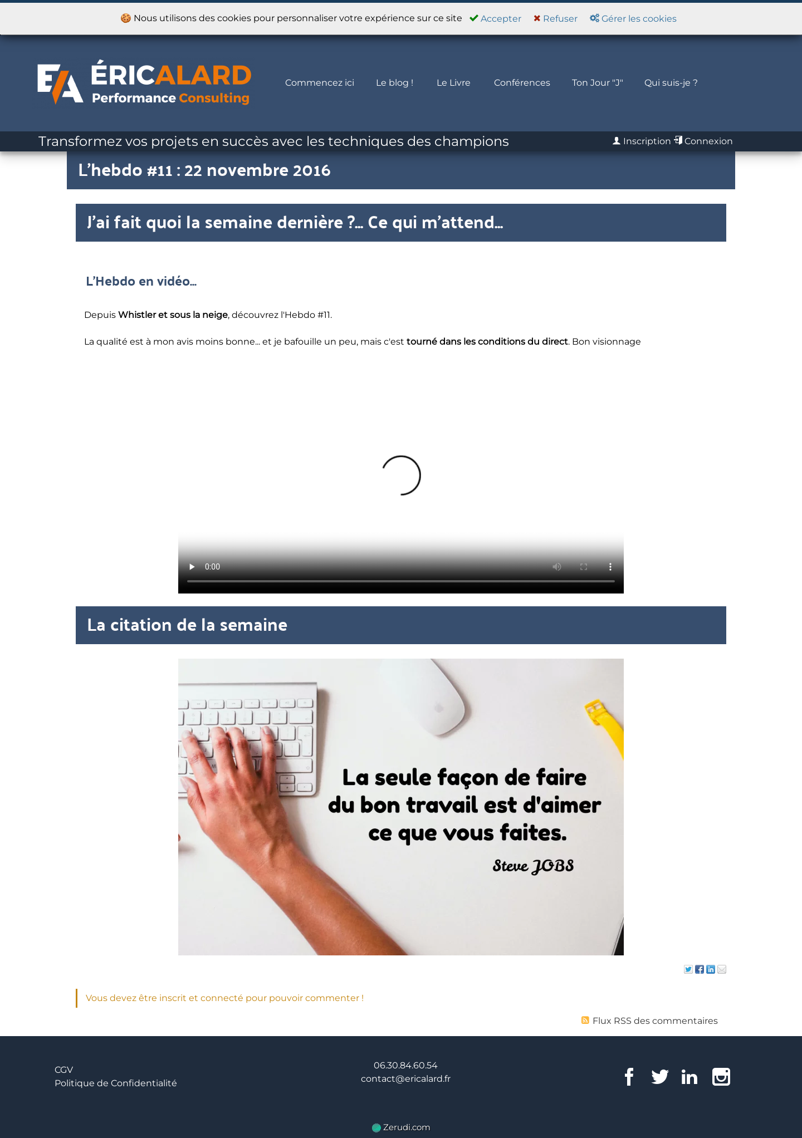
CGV (64, 1070)
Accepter (495, 18)
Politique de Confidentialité (116, 1083)
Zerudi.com (401, 1127)
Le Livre (454, 82)
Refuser (556, 18)
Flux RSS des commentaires (649, 1021)
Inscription (641, 141)
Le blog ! (394, 82)
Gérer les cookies (633, 18)
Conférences (522, 82)
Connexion (703, 141)
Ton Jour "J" (597, 82)
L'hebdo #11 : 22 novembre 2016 (204, 168)
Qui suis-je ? (671, 82)
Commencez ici (319, 82)
